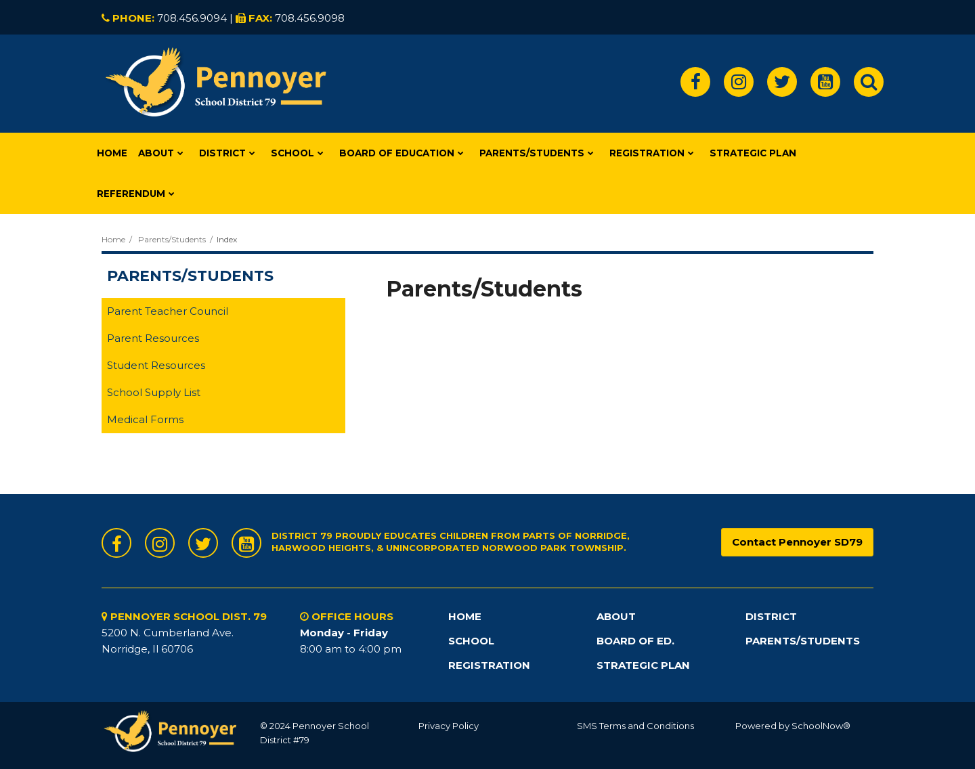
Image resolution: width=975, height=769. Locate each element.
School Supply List (153, 392)
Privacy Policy (448, 725)
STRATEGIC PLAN (643, 665)
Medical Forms (145, 419)
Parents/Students (172, 239)
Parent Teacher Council (167, 311)
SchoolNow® (821, 725)
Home (113, 239)
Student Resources (156, 365)
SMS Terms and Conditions (635, 725)
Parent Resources (153, 338)
